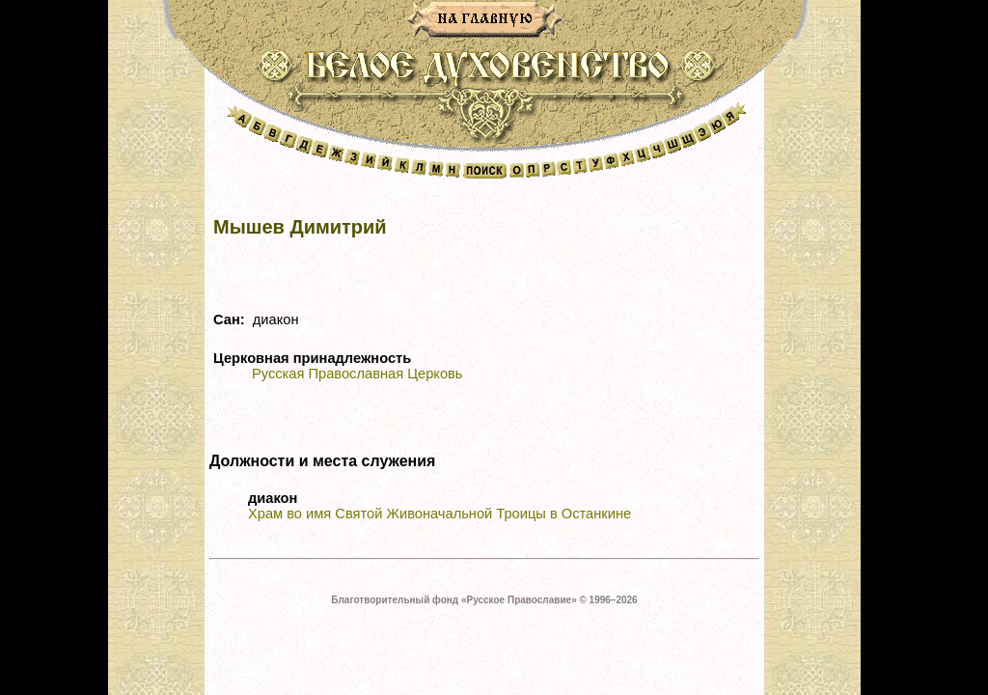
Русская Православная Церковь (357, 373)
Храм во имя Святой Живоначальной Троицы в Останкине (439, 513)
